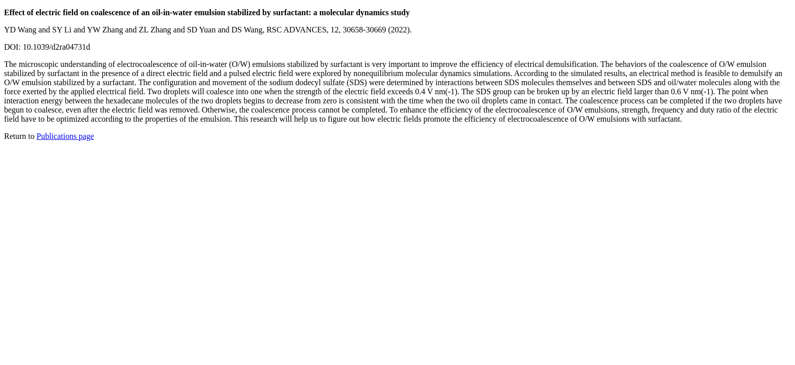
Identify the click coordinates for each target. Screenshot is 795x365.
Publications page (65, 136)
